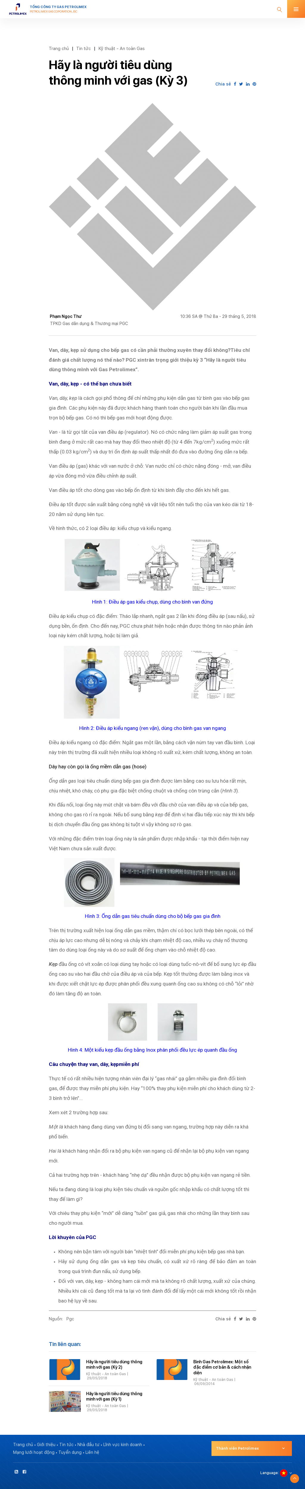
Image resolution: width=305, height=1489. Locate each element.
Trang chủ (59, 48)
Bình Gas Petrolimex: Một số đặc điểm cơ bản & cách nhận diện (222, 1367)
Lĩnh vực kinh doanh (122, 1444)
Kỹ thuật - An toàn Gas (121, 48)
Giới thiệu (46, 1444)
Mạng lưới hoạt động (34, 1452)
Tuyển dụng (70, 1452)
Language (269, 1473)
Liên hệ (92, 1452)
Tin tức (83, 48)
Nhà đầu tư (88, 1444)
